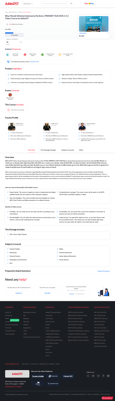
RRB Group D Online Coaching (77, 315)
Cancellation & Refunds (78, 394)
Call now (72, 293)
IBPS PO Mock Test (100, 340)
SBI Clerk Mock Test (100, 312)
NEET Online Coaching (75, 328)
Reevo (47, 349)
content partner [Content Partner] (10, 331)
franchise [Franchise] (8, 328)
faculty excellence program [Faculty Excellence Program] (31, 337)
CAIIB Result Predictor (53, 337)
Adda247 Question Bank (53, 312)
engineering (27, 328)
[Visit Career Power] (53, 383)
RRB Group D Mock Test (101, 331)
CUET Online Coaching (75, 324)
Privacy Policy (105, 394)
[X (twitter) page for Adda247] (93, 375)
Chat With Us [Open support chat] (107, 398)
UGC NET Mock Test (100, 346)
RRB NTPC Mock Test (100, 318)
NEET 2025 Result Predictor (54, 340)
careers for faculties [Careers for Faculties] (11, 324)
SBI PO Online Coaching (75, 312)
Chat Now (47, 293)
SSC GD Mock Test (100, 315)
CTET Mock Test (99, 324)
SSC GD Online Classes (75, 318)
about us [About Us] (8, 312)
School (58, 364)
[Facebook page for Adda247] (103, 375)
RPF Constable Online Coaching (78, 337)
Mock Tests (49, 315)
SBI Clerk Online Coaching (76, 321)
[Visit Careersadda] (38, 376)
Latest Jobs (34, 364)
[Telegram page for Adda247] (98, 375)
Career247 (49, 346)
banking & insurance (29, 312)
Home (6, 12)
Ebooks (48, 324)
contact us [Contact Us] (8, 315)
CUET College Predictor (53, 331)
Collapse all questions (103, 271)
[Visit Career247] (68, 376)
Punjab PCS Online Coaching (77, 334)
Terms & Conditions (93, 394)
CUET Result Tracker (52, 343)
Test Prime (49, 352)
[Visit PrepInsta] (53, 376)
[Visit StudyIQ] (38, 383)
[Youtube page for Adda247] (108, 375)
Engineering (43, 364)
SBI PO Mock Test (99, 321)
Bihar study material (14, 12)
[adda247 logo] (17, 374)
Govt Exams (25, 364)
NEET (25, 334)
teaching (26, 321)
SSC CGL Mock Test (100, 328)
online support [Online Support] (10, 334)
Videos (20, 12)
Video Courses (50, 321)
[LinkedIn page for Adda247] (88, 375)
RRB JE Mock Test (99, 343)
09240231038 (34, 61)
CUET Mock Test (99, 334)
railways (26, 318)
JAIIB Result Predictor (52, 334)
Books (47, 328)
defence (25, 324)
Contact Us (18, 293)
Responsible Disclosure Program (59, 394)
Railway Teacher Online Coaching (78, 340)
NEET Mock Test (99, 337)
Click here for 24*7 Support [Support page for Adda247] (13, 386)
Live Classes (49, 318)
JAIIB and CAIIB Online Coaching (78, 331)
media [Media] (7, 318)
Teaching (51, 364)
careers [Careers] (7, 321)
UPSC (25, 331)
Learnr (48, 355)
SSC (24, 315)
